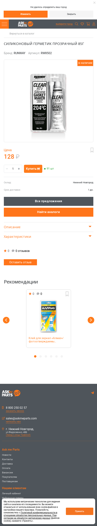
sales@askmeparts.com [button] (19, 418)
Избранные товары (12, 497)
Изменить (25, 14)
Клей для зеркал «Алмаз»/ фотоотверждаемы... (46, 340)
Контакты (7, 459)
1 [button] (35, 356)
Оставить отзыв (20, 262)
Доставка (7, 463)
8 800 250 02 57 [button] (14, 407)
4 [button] (51, 356)
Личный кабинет (11, 493)
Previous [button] (6, 320)
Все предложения (48, 201)
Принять (79, 511)
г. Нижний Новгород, (18, 429)
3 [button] (46, 356)
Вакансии (7, 472)
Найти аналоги (48, 212)
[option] (48, 318)
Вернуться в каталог (22, 33)
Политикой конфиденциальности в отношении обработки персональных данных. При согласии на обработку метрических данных (30, 515)
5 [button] (56, 356)
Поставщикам (10, 481)
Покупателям (9, 477)
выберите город (64, 24)
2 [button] (40, 356)
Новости (6, 455)
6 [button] (62, 356)
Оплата (6, 468)
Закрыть (71, 14)
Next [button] (91, 320)
